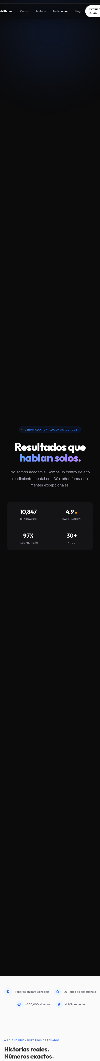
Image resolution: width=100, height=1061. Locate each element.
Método (41, 11)
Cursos (25, 11)
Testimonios (60, 11)
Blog (78, 11)
